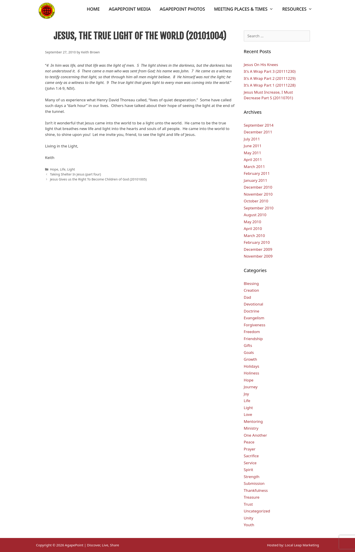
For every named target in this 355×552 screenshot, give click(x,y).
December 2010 (258, 187)
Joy (246, 393)
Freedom (252, 331)
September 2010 (258, 208)
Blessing (251, 283)
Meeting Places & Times (246, 9)
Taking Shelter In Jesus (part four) (75, 174)
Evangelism (254, 317)
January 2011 (255, 180)
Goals (249, 352)
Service (250, 462)
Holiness (251, 373)
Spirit (248, 469)
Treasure (251, 497)
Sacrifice (251, 455)
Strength (251, 476)
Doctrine (251, 311)
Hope (54, 169)
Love (248, 414)
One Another (255, 435)
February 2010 (257, 242)
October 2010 (256, 201)
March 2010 (254, 235)
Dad (247, 297)
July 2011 (252, 139)
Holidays (251, 366)
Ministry (251, 428)
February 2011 (257, 173)
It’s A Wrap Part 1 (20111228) (270, 85)
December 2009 (258, 249)
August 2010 (255, 214)
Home (93, 9)
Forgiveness (254, 324)
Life (62, 169)
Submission (254, 483)
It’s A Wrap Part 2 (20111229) (270, 78)
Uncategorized (257, 511)
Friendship (253, 338)
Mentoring (253, 421)
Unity (248, 518)
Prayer (250, 449)
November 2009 (258, 256)
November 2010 (258, 194)
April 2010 (253, 228)
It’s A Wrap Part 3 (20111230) (270, 71)
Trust (248, 504)
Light (71, 169)
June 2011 (253, 145)
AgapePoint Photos (182, 9)
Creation (251, 290)
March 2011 (254, 166)
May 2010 (252, 221)
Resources (299, 9)
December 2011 (258, 132)
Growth (250, 359)
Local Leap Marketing (302, 545)
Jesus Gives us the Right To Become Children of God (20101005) (98, 179)
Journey (251, 386)
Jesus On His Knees (261, 64)
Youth (249, 524)
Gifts (248, 345)
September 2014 (258, 125)
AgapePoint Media (130, 9)
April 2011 (253, 159)
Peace (249, 442)
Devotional (253, 304)
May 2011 (252, 152)
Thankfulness (256, 490)
